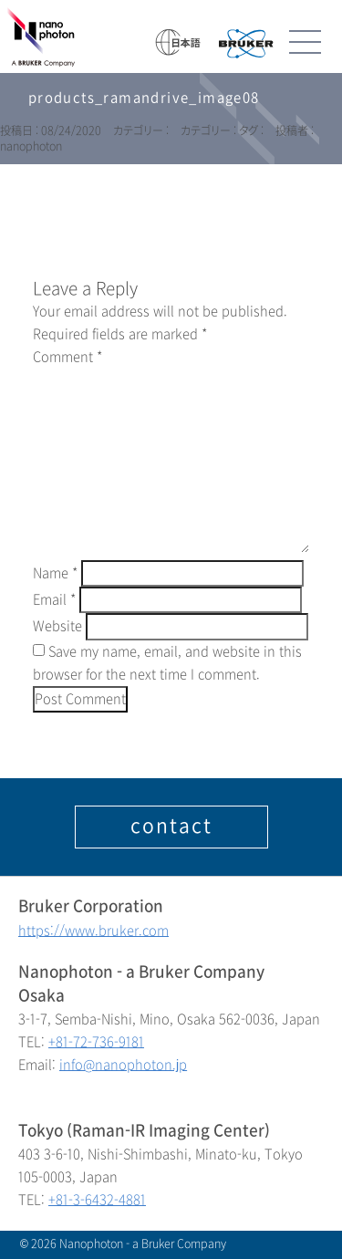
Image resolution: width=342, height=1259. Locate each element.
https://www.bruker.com (93, 931)
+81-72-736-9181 (96, 1042)
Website (57, 626)
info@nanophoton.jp (123, 1065)
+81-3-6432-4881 (97, 1200)
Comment (67, 357)
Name (55, 573)
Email (54, 600)
